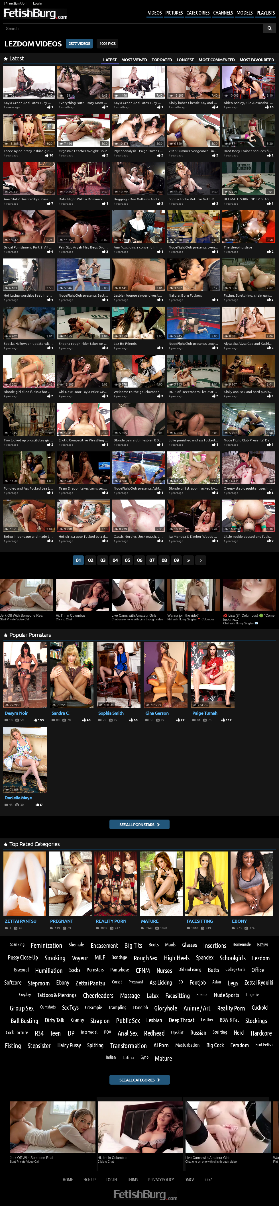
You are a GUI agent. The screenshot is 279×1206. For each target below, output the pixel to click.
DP (71, 1033)
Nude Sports (226, 995)
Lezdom (261, 957)
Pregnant (136, 981)
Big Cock (215, 1045)
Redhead (154, 1033)
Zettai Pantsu (90, 982)
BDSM (262, 944)
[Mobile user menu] (207, 13)
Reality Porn (231, 1008)
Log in (37, 3)
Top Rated (162, 59)
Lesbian (154, 1020)
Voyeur (80, 957)
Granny (77, 1019)
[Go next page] (200, 560)
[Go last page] (188, 560)
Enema (201, 994)
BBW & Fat (229, 1019)
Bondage (119, 956)
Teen (55, 1033)
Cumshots (48, 1007)
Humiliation (49, 970)
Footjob (198, 982)
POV (107, 1032)
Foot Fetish (264, 1044)
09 (176, 560)
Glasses (189, 945)
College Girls (235, 969)
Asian (216, 981)
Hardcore (261, 1033)
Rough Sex (145, 957)
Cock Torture (17, 1032)
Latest (110, 59)
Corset (117, 981)
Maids (170, 944)
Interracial (89, 1032)
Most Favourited (257, 59)
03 (102, 560)
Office (257, 970)
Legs (232, 982)
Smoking (55, 957)
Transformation (128, 1045)
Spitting (95, 1045)
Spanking (17, 944)
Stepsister (39, 1045)
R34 (39, 1033)
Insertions (214, 945)
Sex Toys (70, 1008)
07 (151, 560)
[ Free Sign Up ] (15, 3)
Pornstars (95, 969)
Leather (207, 1019)
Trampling (118, 1007)
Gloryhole (165, 1008)
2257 (208, 1179)
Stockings (256, 1020)
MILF (100, 957)
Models (244, 12)
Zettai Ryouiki (259, 982)
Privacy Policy (161, 1179)
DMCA (189, 1179)
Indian (111, 1057)
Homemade (242, 944)
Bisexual (21, 969)
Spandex (204, 957)
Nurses (164, 970)
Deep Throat (181, 1020)
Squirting (220, 1032)
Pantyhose (119, 969)
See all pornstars (136, 824)
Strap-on (99, 1020)
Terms (132, 1179)
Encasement (104, 945)
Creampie (93, 1007)
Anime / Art (197, 1008)
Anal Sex (127, 1033)
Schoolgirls (232, 957)
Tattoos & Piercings (56, 995)
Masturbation (187, 1044)
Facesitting (177, 995)
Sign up (89, 1179)
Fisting (13, 1045)
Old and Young (189, 969)
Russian (198, 1033)
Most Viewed (134, 59)
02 (90, 560)
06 (139, 560)
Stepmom (39, 982)
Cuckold (260, 1008)
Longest (185, 59)
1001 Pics (107, 43)
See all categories (136, 1079)
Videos (155, 12)
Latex (152, 995)
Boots (153, 944)
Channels (223, 12)
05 (127, 560)
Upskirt (177, 1032)
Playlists (265, 12)
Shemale (76, 944)
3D (181, 981)
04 (115, 560)
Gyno (144, 1057)
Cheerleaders (98, 995)
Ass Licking (161, 982)
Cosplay (25, 994)
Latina (128, 1057)
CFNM (143, 970)
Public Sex (128, 1020)
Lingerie (252, 994)
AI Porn (161, 1045)
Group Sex (22, 1008)
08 (164, 560)
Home (68, 1179)
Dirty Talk (54, 1020)
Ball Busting (24, 1020)
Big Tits (133, 945)
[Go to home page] (35, 14)
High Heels (177, 957)
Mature (163, 1058)
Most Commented (217, 59)
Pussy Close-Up (23, 957)
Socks (74, 970)
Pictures (174, 12)
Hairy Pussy (69, 1045)
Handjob (140, 1007)
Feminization (46, 945)
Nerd (239, 1033)
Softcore (12, 982)
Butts (213, 970)
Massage (130, 995)
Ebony (62, 982)
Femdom (239, 1045)
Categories (197, 12)
